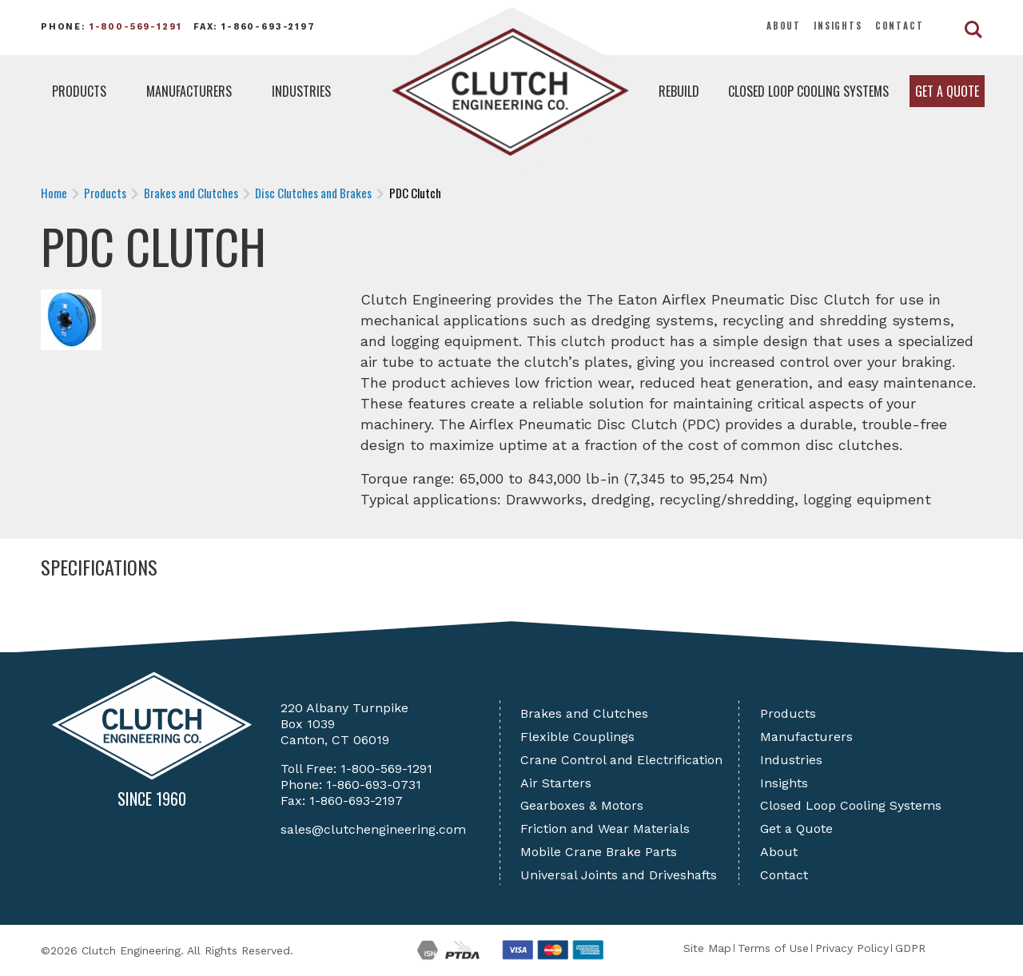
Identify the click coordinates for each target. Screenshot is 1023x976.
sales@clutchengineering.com (373, 829)
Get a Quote (947, 91)
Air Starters (555, 783)
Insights (838, 25)
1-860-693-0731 (373, 784)
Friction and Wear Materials (605, 828)
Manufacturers (189, 91)
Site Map (707, 948)
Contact (899, 25)
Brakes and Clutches (584, 713)
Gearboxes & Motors (581, 805)
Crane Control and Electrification (621, 759)
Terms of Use (773, 948)
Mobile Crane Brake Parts (598, 851)
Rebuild (679, 91)
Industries (301, 91)
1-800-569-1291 (136, 27)
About (783, 25)
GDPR (910, 948)
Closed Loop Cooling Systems (808, 91)
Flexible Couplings (577, 736)
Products (79, 91)
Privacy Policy (852, 948)
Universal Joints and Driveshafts (618, 874)
